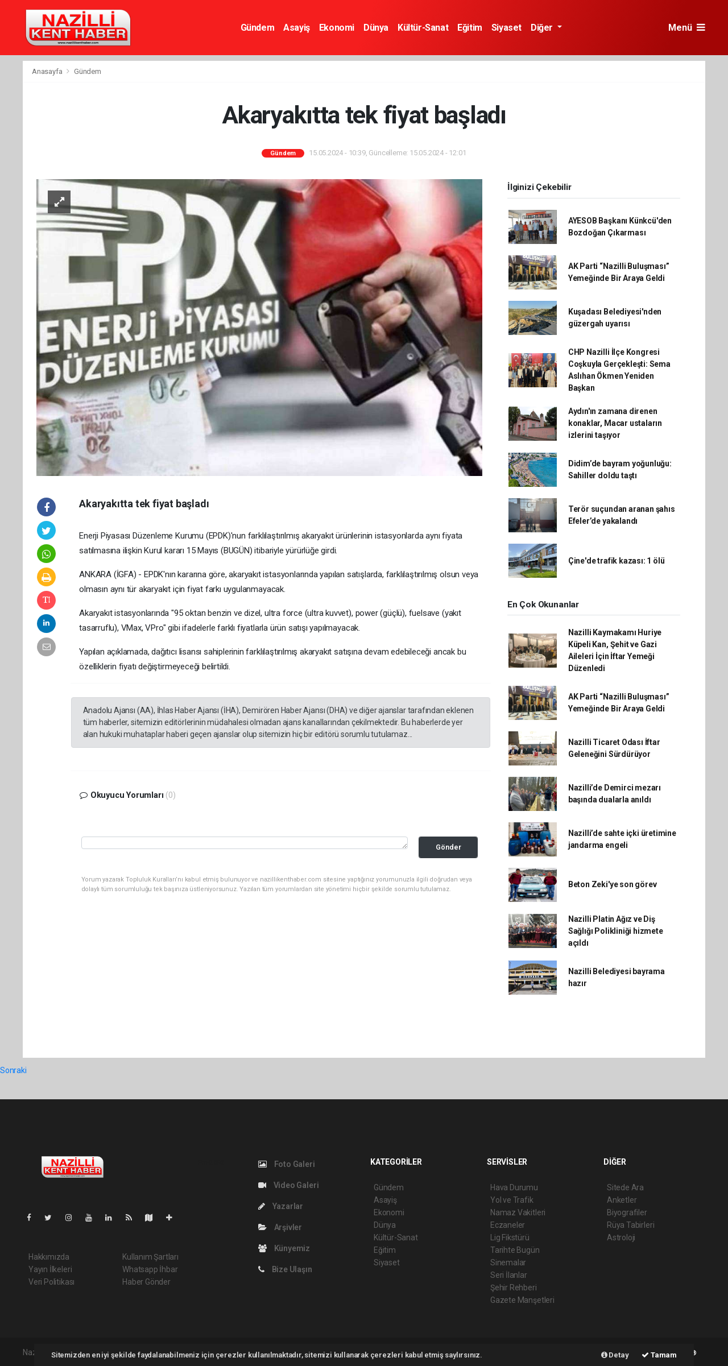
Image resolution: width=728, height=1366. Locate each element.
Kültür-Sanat (423, 27)
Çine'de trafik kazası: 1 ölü (616, 560)
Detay (615, 1355)
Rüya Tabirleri (630, 1225)
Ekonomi (336, 27)
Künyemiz (284, 1248)
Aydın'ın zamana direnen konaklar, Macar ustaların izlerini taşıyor (615, 423)
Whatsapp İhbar (149, 1269)
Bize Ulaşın (285, 1269)
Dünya (375, 27)
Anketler (621, 1199)
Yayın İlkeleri (50, 1269)
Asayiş (296, 27)
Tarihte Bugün (515, 1250)
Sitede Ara (625, 1187)
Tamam (659, 1355)
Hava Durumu (514, 1187)
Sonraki (13, 1070)
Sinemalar (508, 1262)
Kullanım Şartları (150, 1256)
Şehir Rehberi (513, 1287)
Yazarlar (280, 1206)
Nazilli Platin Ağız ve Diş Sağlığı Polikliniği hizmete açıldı (615, 930)
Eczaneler (507, 1225)
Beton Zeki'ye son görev (612, 884)
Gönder (448, 847)
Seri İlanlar (508, 1275)
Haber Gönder (146, 1281)
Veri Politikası (51, 1281)
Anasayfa (48, 71)
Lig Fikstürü (510, 1237)
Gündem (258, 27)
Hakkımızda (48, 1256)
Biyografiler (627, 1212)
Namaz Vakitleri (517, 1212)
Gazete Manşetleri (522, 1300)
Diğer (543, 27)
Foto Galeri (286, 1164)
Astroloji (621, 1237)
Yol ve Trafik (511, 1199)
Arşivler (280, 1227)
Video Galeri (288, 1185)
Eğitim (469, 27)
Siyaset (506, 27)
